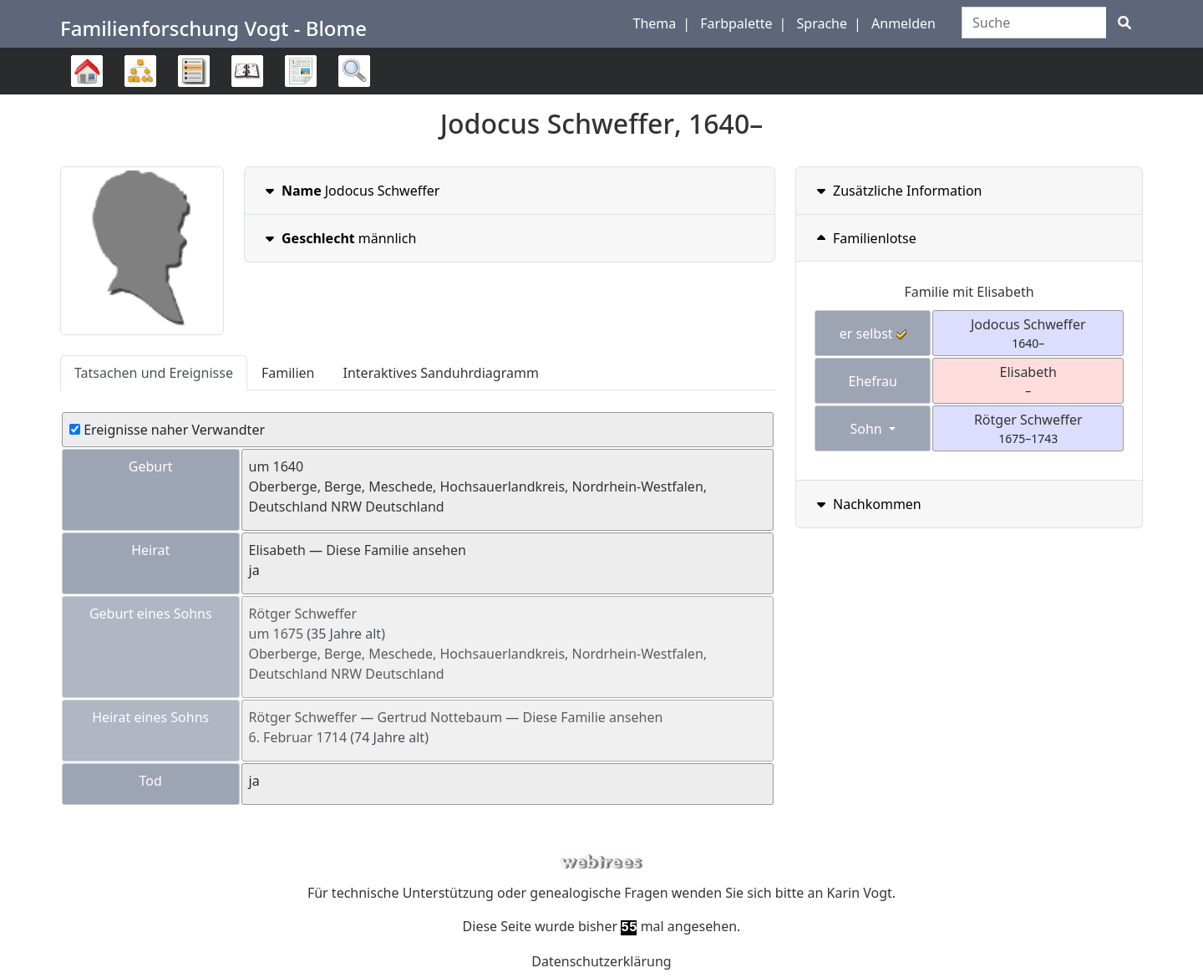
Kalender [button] (247, 71)
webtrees (601, 862)
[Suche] (1124, 22)
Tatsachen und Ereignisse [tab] (153, 373)
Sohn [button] (867, 429)
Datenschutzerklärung (601, 961)
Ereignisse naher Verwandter (167, 429)
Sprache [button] (822, 23)
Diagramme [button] (140, 71)
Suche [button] (354, 71)
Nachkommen (867, 504)
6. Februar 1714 (298, 737)
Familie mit (968, 292)
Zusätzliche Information (897, 191)
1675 (288, 633)
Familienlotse (864, 238)
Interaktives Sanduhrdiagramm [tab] (441, 373)
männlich (338, 238)
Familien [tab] (288, 373)
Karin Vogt (859, 893)
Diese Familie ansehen (396, 550)
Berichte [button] (300, 71)
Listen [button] (194, 71)
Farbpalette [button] (736, 23)
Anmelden (903, 23)
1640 (288, 466)
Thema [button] (655, 23)
